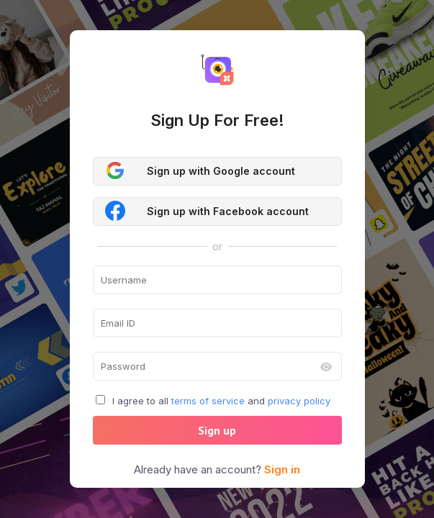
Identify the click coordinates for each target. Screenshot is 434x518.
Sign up (217, 430)
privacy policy (299, 400)
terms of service (208, 400)
